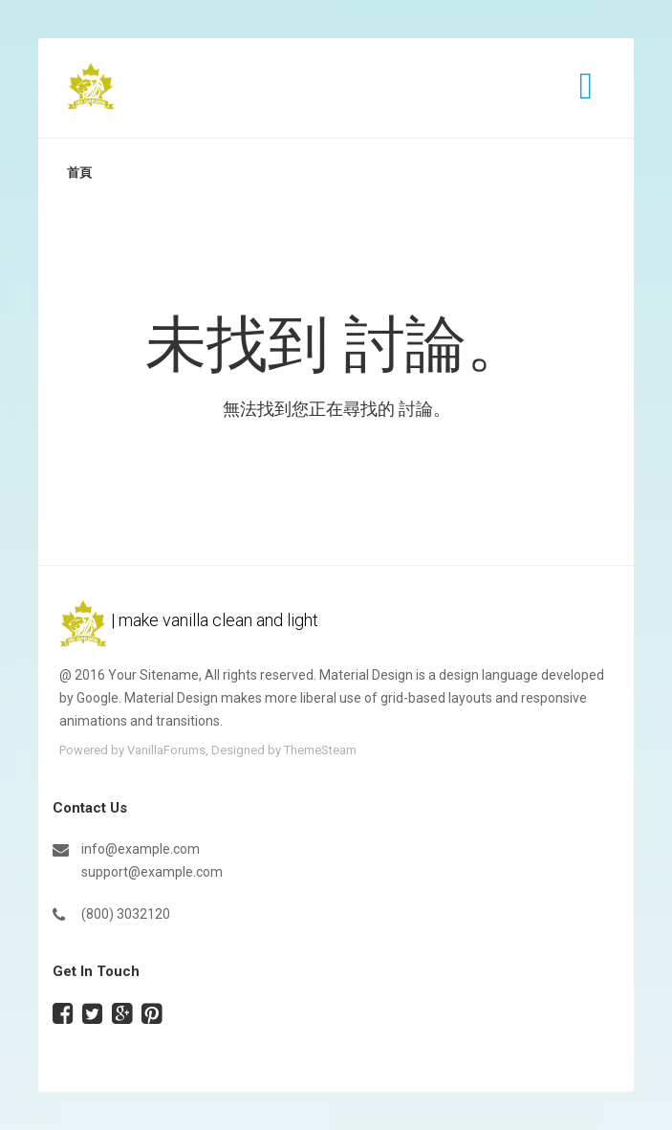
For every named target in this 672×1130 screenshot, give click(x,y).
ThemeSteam (320, 750)
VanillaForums (166, 750)
